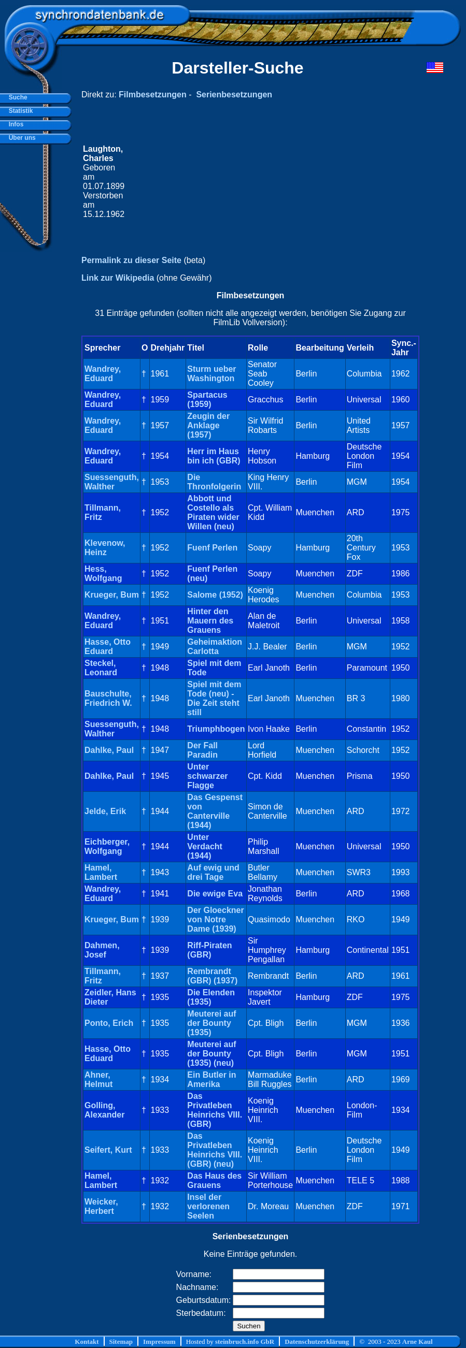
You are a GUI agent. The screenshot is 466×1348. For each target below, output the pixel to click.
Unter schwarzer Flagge (207, 776)
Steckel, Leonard (100, 668)
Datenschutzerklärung (317, 1341)
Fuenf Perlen (212, 547)
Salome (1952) (215, 594)
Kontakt (86, 1341)
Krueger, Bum (111, 594)
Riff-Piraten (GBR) (209, 950)
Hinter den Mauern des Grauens (210, 620)
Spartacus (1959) (207, 399)
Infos (14, 124)
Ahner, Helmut (98, 1079)
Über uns (20, 137)
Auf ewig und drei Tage (213, 872)
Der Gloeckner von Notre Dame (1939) (215, 919)
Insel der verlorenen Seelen (208, 1206)
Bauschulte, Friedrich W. (108, 698)
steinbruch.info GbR (244, 1341)
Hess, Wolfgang (103, 573)
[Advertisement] (271, 181)
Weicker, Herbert (101, 1206)
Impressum (159, 1341)
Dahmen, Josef (102, 950)
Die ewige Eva (215, 893)
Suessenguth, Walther (111, 482)
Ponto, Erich (108, 1023)
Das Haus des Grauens (214, 1180)
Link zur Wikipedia (117, 277)
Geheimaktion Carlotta (214, 646)
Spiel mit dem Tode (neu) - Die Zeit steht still (214, 698)
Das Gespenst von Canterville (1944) (215, 811)
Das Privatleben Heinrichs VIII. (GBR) (214, 1110)
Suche (16, 97)
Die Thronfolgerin (214, 482)
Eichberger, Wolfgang (107, 846)
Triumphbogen (216, 728)
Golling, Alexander (104, 1110)
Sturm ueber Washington (211, 374)
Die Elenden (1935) (211, 997)
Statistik (19, 110)
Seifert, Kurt (108, 1150)
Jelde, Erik (105, 811)
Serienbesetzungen (234, 94)
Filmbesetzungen (153, 94)
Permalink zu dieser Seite (131, 260)
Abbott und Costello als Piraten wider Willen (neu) (213, 512)
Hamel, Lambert (100, 872)
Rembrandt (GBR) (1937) (212, 976)
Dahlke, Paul (109, 750)
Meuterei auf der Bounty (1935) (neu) (211, 1053)
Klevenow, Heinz (104, 548)
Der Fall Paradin (202, 750)
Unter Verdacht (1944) (204, 846)
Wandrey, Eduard (102, 374)
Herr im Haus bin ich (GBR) (213, 456)
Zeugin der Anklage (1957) (208, 425)
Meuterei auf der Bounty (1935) (211, 1023)
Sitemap (121, 1341)
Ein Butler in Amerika (211, 1079)
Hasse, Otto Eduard (107, 646)
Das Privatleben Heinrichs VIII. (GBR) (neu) (214, 1150)
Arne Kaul (417, 1341)
